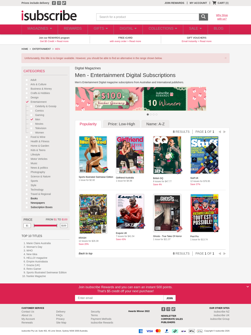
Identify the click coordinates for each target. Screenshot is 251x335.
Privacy (60, 318)
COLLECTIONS (161, 29)
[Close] (247, 286)
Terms (94, 315)
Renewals (27, 322)
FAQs (59, 315)
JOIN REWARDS (174, 2)
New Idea (31, 254)
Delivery (60, 311)
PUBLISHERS (168, 322)
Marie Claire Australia (38, 243)
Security (95, 311)
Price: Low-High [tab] (121, 124)
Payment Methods (101, 318)
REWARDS (71, 29)
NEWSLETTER (168, 316)
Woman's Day (34, 246)
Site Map (61, 322)
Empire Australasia (37, 261)
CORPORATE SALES (172, 319)
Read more (62, 41)
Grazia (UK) (33, 265)
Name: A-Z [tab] (155, 124)
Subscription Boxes (38, 207)
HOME (25, 49)
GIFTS (100, 29)
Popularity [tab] (88, 124)
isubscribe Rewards (102, 322)
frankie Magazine (36, 276)
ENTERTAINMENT (41, 49)
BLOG (218, 29)
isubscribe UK (221, 315)
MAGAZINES (39, 29)
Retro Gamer (33, 268)
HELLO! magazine (36, 257)
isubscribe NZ (221, 311)
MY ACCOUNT (198, 2)
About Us (27, 315)
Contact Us (28, 311)
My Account (28, 318)
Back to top (85, 253)
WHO (29, 250)
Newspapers (34, 202)
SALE (193, 29)
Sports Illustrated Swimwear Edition (46, 272)
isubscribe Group (219, 318)
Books (31, 198)
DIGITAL (128, 29)
